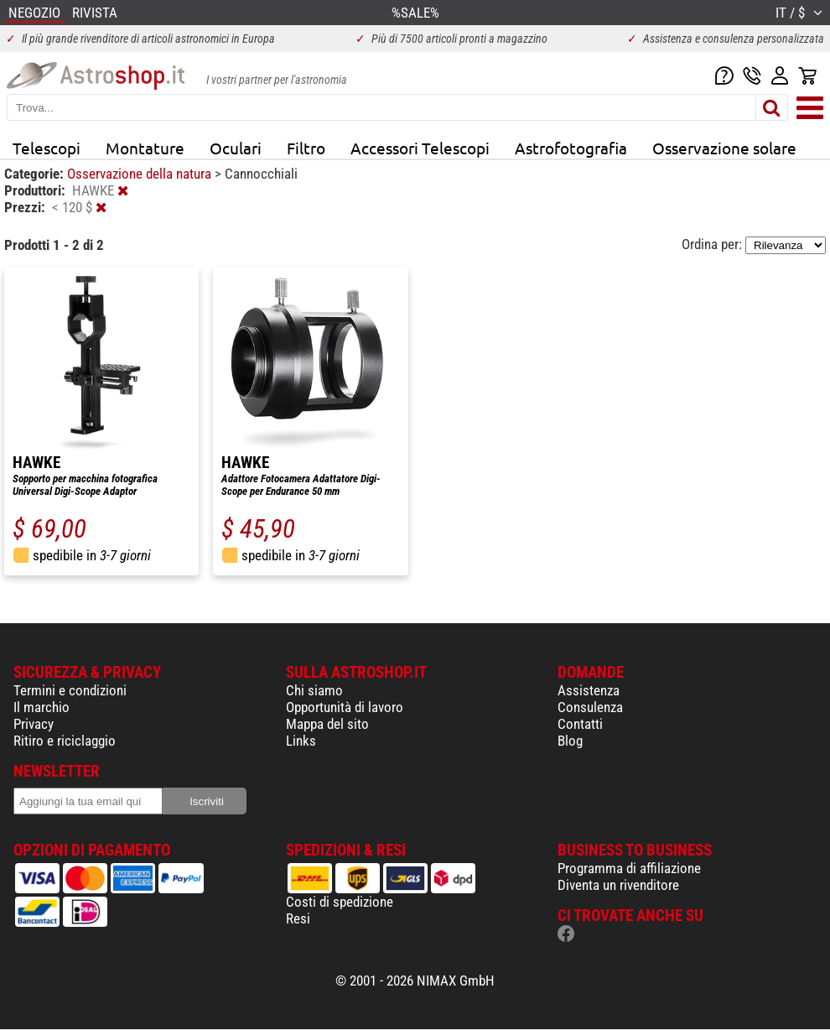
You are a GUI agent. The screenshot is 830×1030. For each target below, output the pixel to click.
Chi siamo (314, 690)
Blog (570, 740)
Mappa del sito (327, 723)
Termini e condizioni (70, 690)
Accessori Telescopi (420, 148)
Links (301, 740)
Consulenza (590, 707)
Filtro (306, 148)
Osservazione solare (724, 148)
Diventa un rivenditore (618, 885)
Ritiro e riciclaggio (64, 740)
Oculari (236, 148)
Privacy (33, 723)
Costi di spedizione (339, 901)
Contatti (580, 723)
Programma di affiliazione (629, 868)
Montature (145, 148)
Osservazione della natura (141, 173)
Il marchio (41, 707)
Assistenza (589, 690)
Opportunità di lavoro (344, 707)
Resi (298, 918)
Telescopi (46, 148)
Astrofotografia (571, 148)
